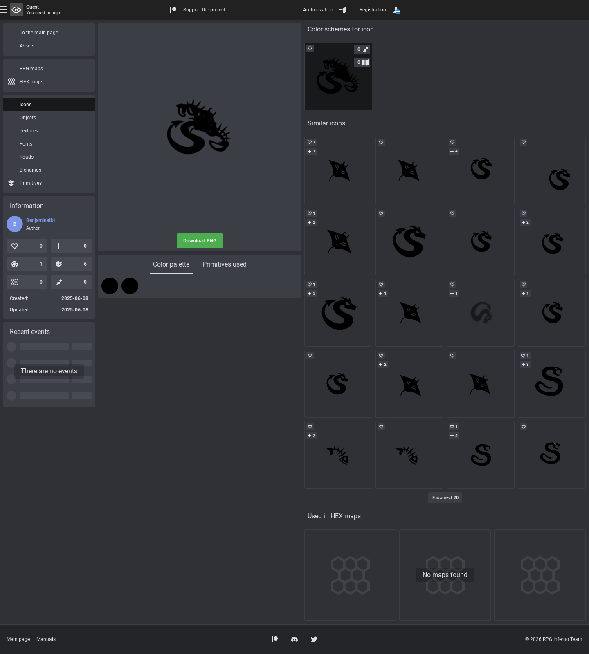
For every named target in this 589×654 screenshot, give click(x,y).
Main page (18, 639)
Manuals (46, 639)
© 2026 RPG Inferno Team (553, 639)
